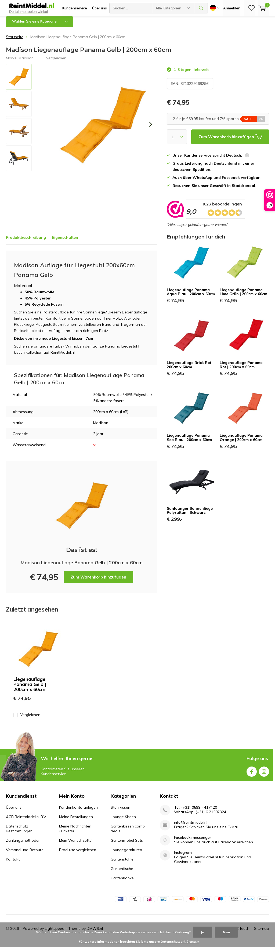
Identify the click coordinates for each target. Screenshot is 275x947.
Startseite (14, 40)
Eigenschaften (65, 241)
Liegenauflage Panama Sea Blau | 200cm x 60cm (189, 441)
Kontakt (13, 863)
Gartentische (122, 872)
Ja (202, 932)
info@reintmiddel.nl (190, 826)
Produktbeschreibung (26, 241)
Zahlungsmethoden (23, 844)
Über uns (99, 8)
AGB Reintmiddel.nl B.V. (26, 820)
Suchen (201, 8)
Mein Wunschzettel (75, 844)
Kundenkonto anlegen (78, 811)
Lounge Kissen (123, 820)
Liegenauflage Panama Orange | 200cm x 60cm (241, 441)
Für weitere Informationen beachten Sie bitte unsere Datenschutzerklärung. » (139, 941)
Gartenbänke (122, 882)
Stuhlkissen (120, 811)
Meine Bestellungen (76, 820)
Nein (226, 932)
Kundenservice (74, 8)
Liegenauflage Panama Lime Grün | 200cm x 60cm (243, 296)
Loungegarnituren (126, 853)
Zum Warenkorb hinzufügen (98, 581)
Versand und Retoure (25, 853)
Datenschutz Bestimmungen (19, 832)
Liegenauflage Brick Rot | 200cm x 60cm (190, 368)
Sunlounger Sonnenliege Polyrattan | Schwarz (190, 514)
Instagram (264, 774)
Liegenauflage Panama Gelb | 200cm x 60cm (29, 688)
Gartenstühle (122, 863)
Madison (26, 61)
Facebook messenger (192, 841)
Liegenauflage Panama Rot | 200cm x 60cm (241, 368)
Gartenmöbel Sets (127, 844)
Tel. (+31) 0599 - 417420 (195, 811)
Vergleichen (26, 719)
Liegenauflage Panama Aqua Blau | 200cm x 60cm (191, 296)
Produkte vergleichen (77, 853)
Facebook (252, 774)
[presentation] (150, 128)
